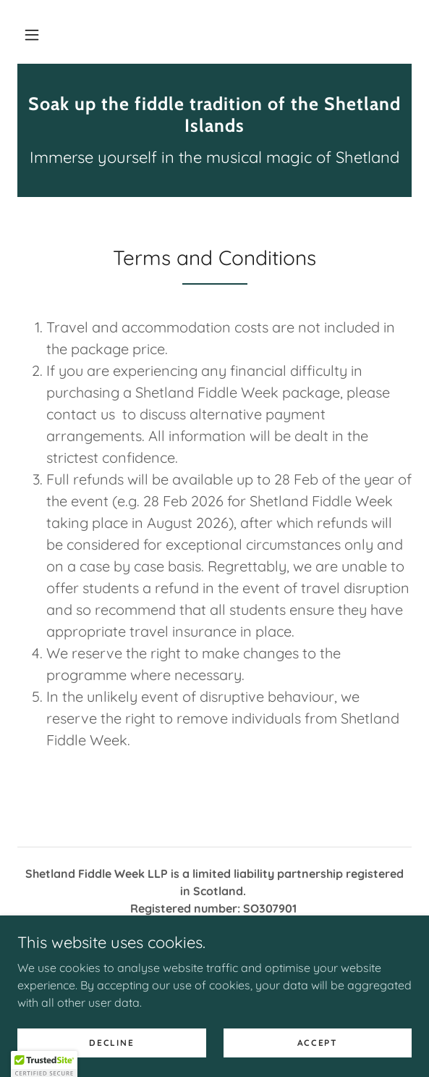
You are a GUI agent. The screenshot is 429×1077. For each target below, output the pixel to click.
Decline (111, 1042)
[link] (214, 114)
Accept (317, 1042)
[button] (31, 34)
